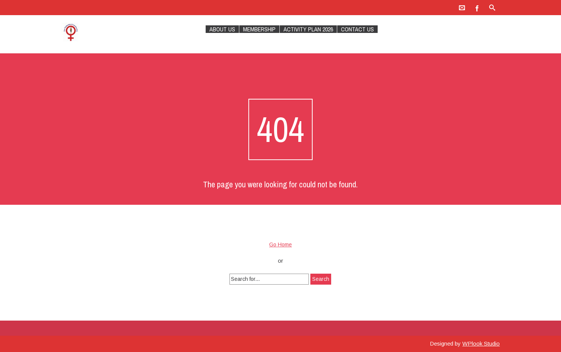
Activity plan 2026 (308, 29)
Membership (259, 29)
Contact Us (357, 29)
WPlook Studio (481, 343)
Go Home (280, 244)
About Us (222, 29)
